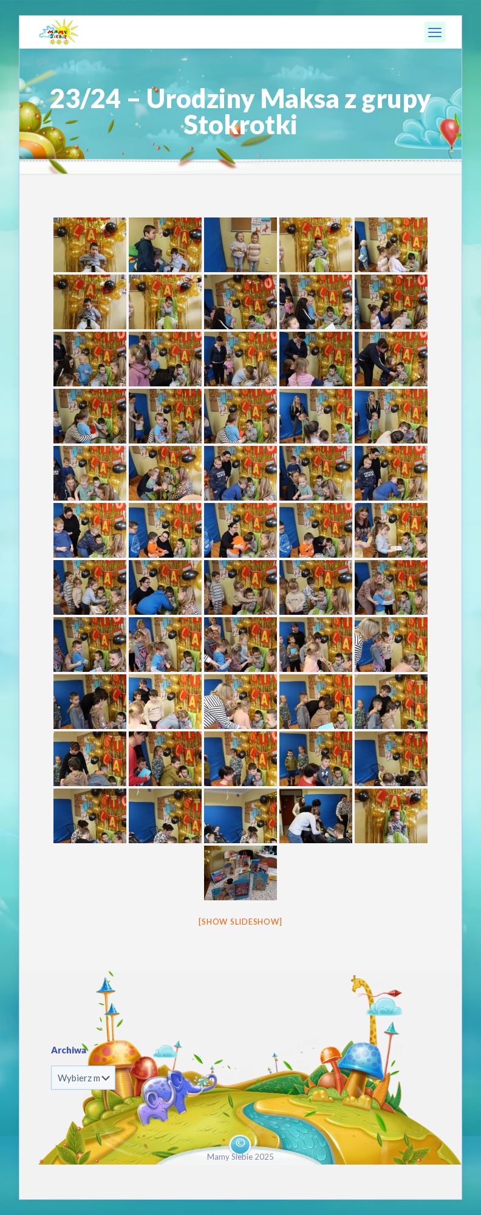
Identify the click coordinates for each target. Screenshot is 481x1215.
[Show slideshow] (240, 921)
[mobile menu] (435, 32)
